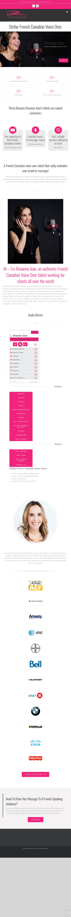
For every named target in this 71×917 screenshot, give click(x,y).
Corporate (21, 398)
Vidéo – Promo (21, 455)
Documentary (21, 413)
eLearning (21, 417)
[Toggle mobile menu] (67, 12)
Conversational (21, 435)
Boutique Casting (35, 144)
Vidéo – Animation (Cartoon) (21, 460)
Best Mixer (58, 148)
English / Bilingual (21, 439)
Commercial (21, 394)
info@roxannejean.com (44, 1)
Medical (21, 406)
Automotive (21, 402)
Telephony (21, 431)
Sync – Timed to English (21, 421)
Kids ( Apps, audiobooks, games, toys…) (21, 426)
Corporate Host (21, 465)
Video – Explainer (21, 451)
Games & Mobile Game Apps (21, 409)
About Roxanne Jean (13, 148)
